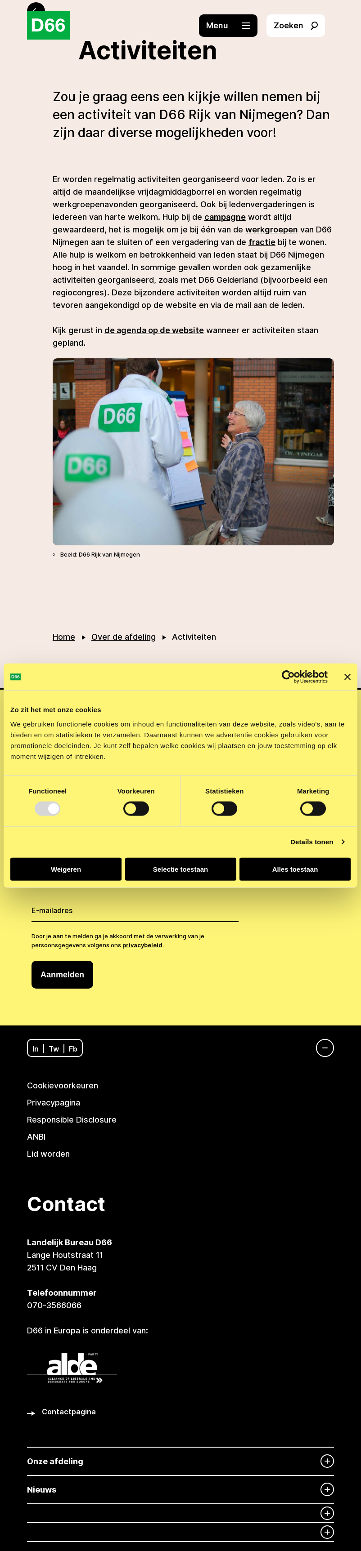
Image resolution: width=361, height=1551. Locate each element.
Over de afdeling (123, 637)
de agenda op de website (154, 330)
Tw (54, 1048)
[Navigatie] (320, 1048)
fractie (261, 242)
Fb (73, 1048)
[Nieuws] (180, 1489)
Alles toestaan (295, 869)
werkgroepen (271, 229)
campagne (225, 217)
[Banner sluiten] (347, 677)
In (35, 1048)
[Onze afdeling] (180, 1461)
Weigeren (66, 869)
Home (64, 637)
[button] (232, 25)
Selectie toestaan (180, 869)
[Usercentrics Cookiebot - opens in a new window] (288, 677)
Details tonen (311, 842)
